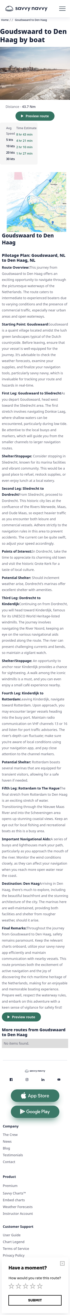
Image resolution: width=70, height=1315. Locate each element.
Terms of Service (16, 1248)
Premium (10, 1185)
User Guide (12, 1235)
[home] (31, 8)
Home (5, 20)
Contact (9, 1162)
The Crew (10, 1135)
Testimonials (13, 1155)
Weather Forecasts (18, 1207)
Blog (6, 1148)
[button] (62, 9)
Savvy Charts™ (14, 1193)
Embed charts (14, 1200)
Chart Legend (13, 1242)
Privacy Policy (13, 1255)
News (7, 1141)
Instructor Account (18, 1213)
